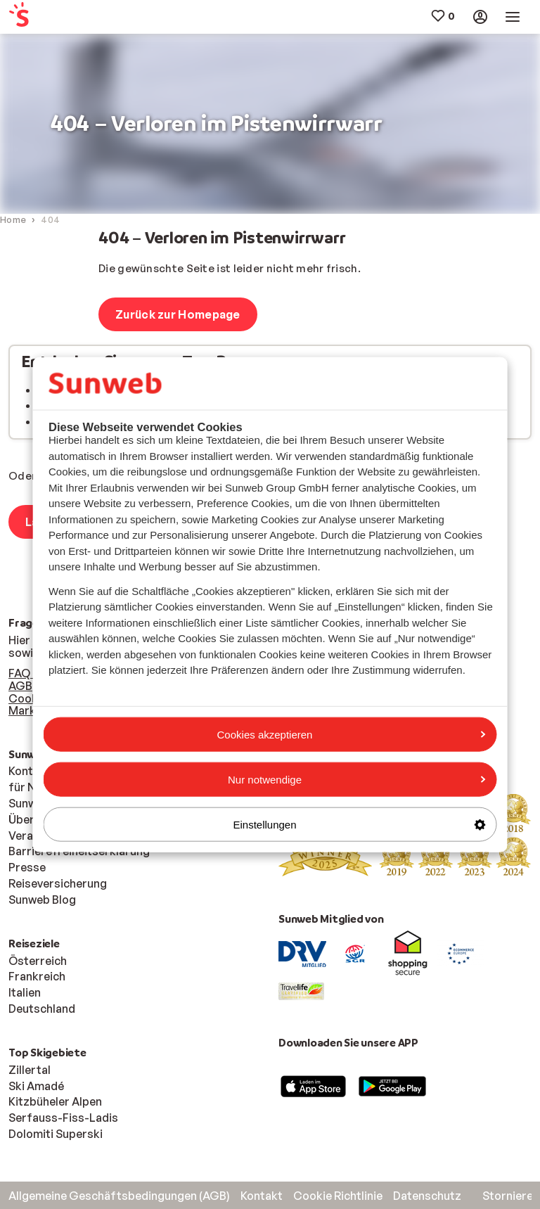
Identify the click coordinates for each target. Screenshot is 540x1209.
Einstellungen (359, 825)
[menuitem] (52, 17)
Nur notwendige (357, 779)
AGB (20, 686)
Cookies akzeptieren (351, 734)
